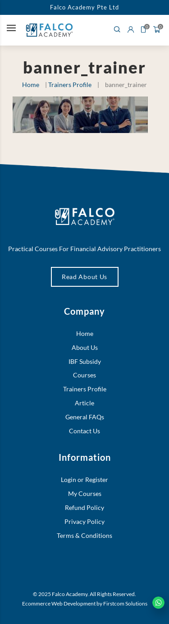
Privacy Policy (84, 521)
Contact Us (84, 431)
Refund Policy (84, 507)
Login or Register (84, 479)
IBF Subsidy (85, 361)
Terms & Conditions (84, 535)
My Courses (84, 493)
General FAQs (84, 417)
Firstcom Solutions (125, 603)
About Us (85, 347)
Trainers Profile (69, 84)
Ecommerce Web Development (59, 603)
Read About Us (84, 276)
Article (84, 403)
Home (30, 84)
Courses (84, 375)
